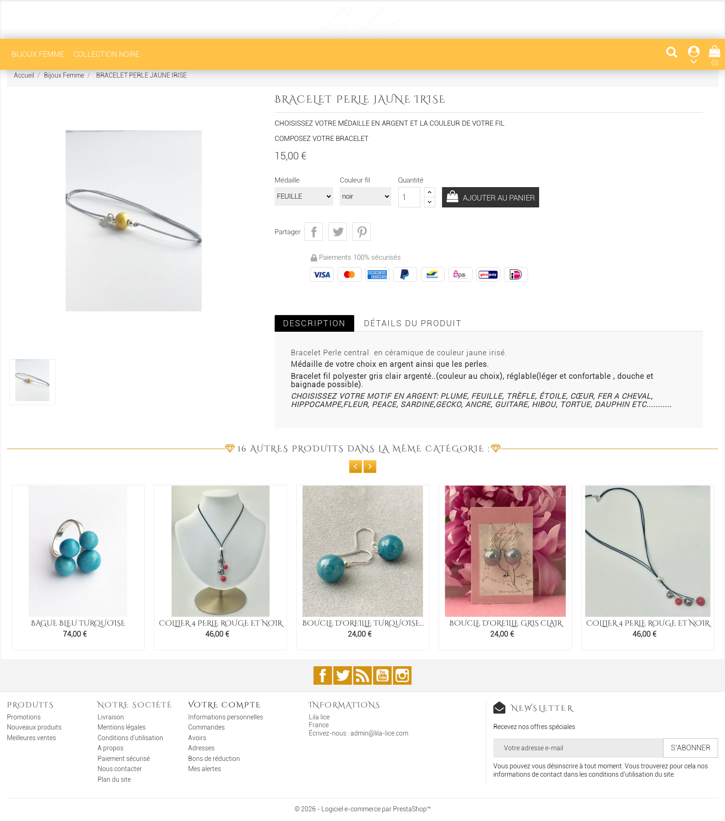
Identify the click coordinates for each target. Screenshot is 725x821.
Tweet (337, 231)
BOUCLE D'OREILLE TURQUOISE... (363, 623)
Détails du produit (413, 323)
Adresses (201, 748)
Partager (313, 231)
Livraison (111, 717)
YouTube (382, 675)
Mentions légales (122, 727)
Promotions (24, 717)
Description (314, 323)
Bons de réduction (214, 758)
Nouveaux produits (34, 727)
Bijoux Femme (38, 54)
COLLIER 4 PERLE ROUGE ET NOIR (220, 623)
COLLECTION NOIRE (107, 54)
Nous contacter (120, 768)
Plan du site (114, 779)
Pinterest (361, 231)
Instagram (402, 675)
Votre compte (224, 705)
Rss (362, 675)
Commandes (206, 727)
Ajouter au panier (503, 198)
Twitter (342, 675)
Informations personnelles (225, 717)
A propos (110, 748)
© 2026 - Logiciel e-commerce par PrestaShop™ (363, 809)
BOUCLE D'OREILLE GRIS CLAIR (505, 623)
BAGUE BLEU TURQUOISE (78, 623)
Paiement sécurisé (124, 758)
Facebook (322, 675)
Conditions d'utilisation (130, 738)
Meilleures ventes (31, 738)
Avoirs (197, 738)
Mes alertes (204, 768)
